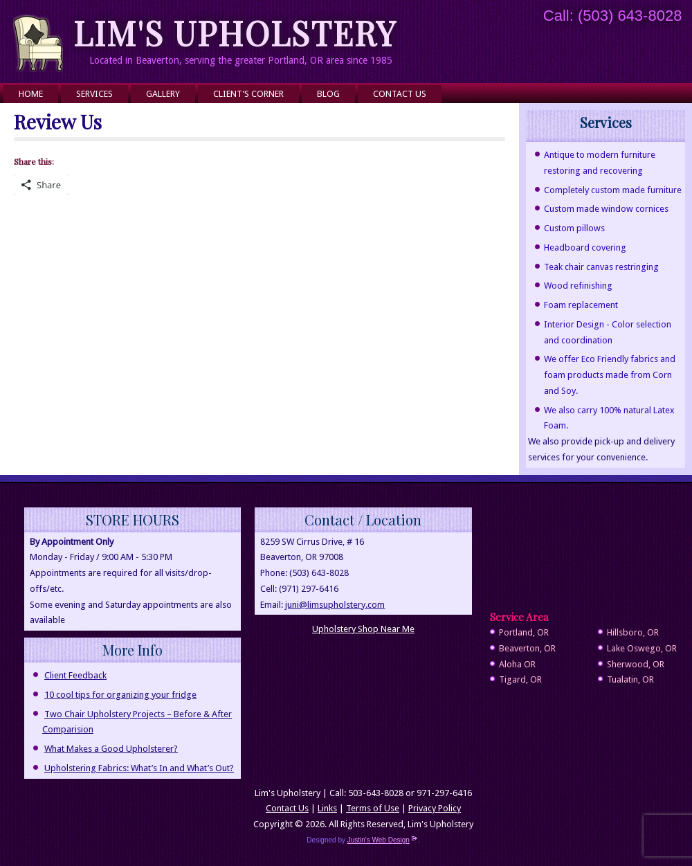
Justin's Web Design (382, 840)
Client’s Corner (248, 94)
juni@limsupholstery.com (335, 604)
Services (94, 94)
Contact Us (399, 94)
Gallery (163, 94)
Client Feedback (75, 675)
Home (31, 94)
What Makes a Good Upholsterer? (111, 748)
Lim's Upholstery (235, 32)
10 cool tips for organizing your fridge (120, 694)
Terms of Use (372, 808)
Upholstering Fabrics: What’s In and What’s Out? (139, 768)
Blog (328, 94)
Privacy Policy (434, 808)
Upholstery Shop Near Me (363, 629)
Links (327, 808)
